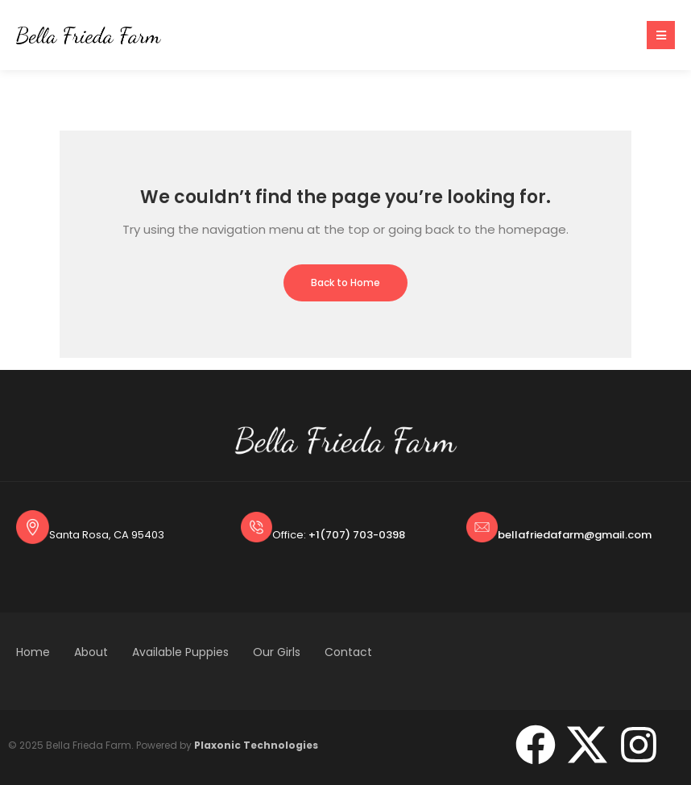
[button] (661, 35)
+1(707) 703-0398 (356, 534)
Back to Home (345, 282)
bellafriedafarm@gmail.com (575, 534)
